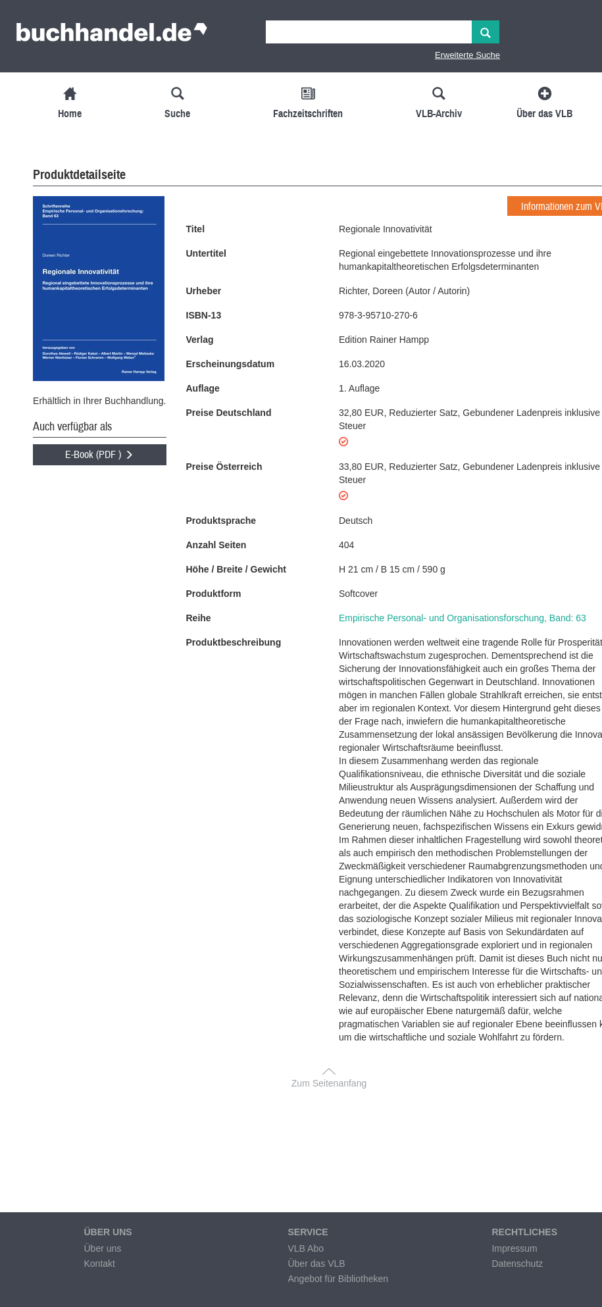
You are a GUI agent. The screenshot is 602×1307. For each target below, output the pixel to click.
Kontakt (99, 1263)
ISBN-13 (204, 315)
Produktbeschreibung (234, 642)
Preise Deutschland (229, 412)
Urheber (204, 291)
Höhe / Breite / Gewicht (236, 569)
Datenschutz (517, 1263)
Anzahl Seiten (216, 545)
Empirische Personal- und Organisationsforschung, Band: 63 (462, 618)
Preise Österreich (224, 466)
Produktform (213, 593)
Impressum (514, 1248)
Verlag (200, 339)
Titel (195, 229)
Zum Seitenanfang (328, 1083)
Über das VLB (316, 1263)
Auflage (203, 388)
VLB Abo (306, 1248)
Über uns (102, 1248)
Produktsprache (221, 520)
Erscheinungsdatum (230, 364)
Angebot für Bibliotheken (338, 1278)
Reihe (198, 618)
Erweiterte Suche (467, 55)
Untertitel (206, 253)
